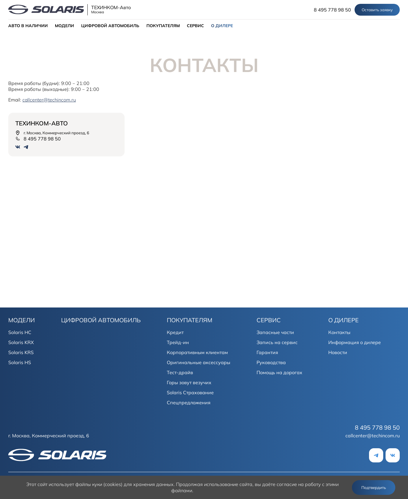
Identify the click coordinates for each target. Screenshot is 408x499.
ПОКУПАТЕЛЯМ (163, 25)
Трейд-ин (178, 342)
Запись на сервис (277, 342)
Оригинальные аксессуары (198, 362)
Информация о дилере (354, 342)
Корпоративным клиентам (197, 352)
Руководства (271, 362)
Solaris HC (19, 332)
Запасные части (275, 332)
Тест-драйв (180, 372)
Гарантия (267, 352)
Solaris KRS (21, 352)
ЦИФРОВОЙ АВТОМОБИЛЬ (110, 25)
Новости (337, 352)
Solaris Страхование (190, 392)
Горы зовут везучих (189, 382)
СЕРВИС (195, 25)
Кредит (175, 332)
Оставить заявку (377, 9)
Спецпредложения (188, 402)
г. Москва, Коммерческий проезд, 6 (52, 132)
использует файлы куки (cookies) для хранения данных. (112, 484)
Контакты (339, 332)
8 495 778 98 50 (332, 10)
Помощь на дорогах (279, 372)
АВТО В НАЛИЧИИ (28, 25)
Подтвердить (373, 487)
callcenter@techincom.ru (372, 436)
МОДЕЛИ (64, 25)
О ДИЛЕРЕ (222, 25)
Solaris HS (19, 362)
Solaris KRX (21, 342)
